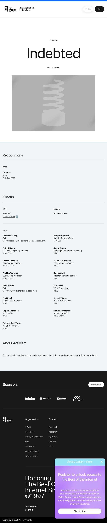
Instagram (53, 432)
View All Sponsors (96, 384)
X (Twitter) (52, 437)
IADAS (28, 427)
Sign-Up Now (79, 511)
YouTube (52, 442)
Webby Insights (31, 451)
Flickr (50, 446)
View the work (9, 217)
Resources (30, 432)
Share (99, 9)
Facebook (52, 427)
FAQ (27, 442)
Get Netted (30, 446)
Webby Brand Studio (34, 437)
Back (88, 9)
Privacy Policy (31, 456)
